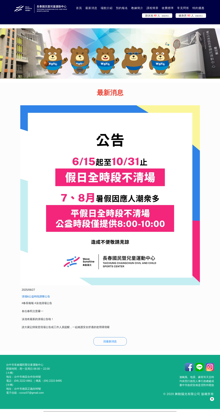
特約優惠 (198, 8)
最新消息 (91, 8)
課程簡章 (152, 8)
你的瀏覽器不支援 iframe (110, 411)
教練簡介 (137, 8)
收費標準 (168, 8)
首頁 (79, 8)
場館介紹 (107, 8)
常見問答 (183, 8)
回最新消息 (110, 341)
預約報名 (122, 8)
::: (70, 6)
